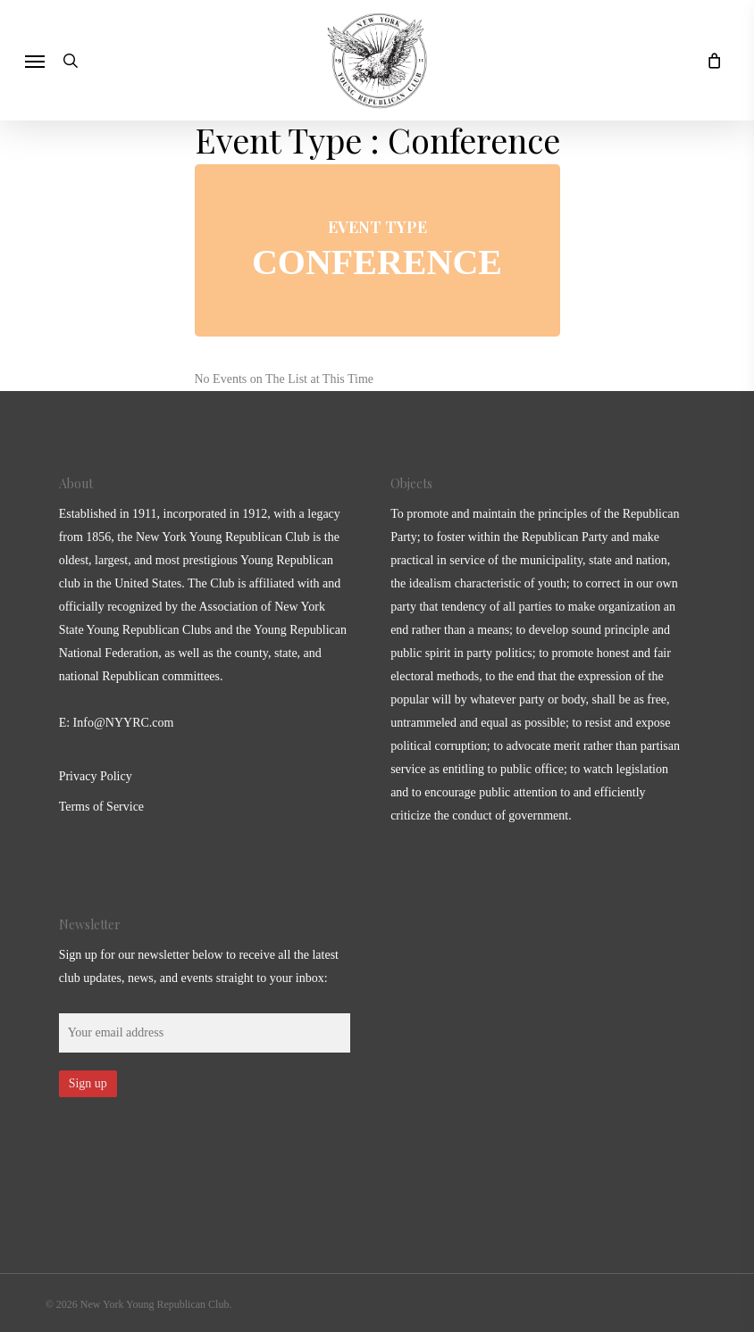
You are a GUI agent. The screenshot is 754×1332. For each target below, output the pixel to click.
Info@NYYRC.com (123, 722)
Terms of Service (101, 806)
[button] (35, 61)
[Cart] (709, 60)
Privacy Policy (95, 776)
